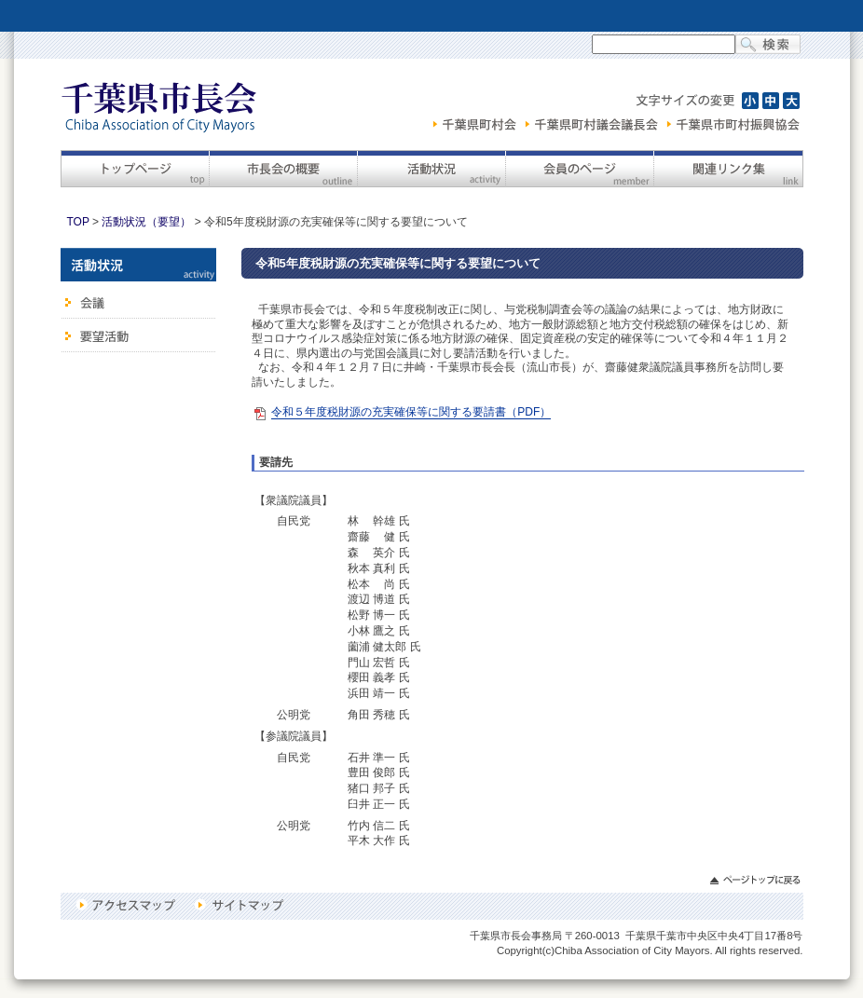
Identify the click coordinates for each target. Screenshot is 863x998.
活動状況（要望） (146, 221)
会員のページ (579, 168)
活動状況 (431, 168)
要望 (138, 335)
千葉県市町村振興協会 (733, 124)
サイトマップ (238, 905)
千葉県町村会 (477, 124)
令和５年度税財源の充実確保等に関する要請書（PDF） (411, 411)
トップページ (135, 168)
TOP (78, 221)
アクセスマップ (129, 905)
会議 (138, 300)
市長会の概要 (283, 168)
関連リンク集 (728, 168)
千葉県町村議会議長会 (594, 124)
